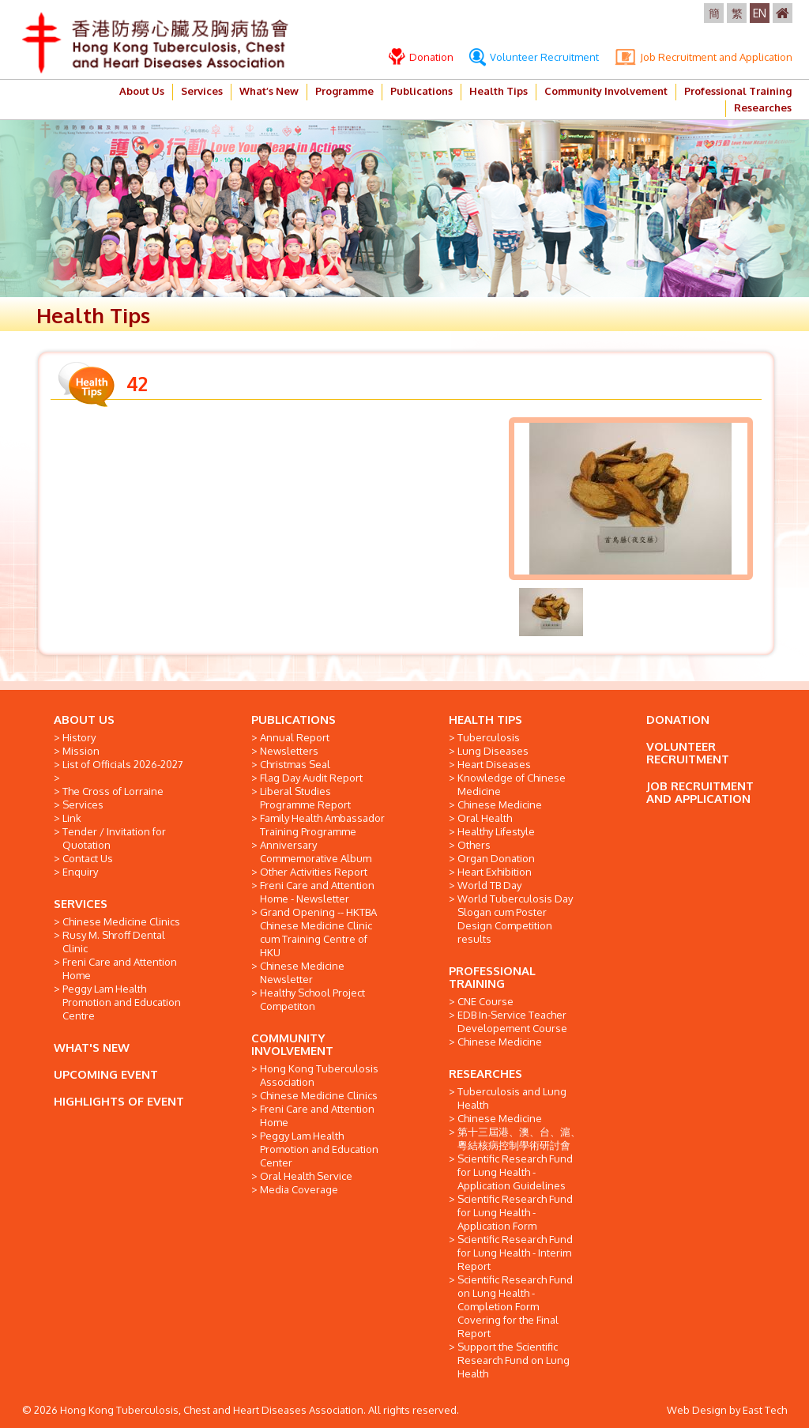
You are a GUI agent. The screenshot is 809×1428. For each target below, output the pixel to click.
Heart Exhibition (494, 871)
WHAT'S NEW (92, 1047)
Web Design (697, 1410)
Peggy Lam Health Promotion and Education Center (319, 1149)
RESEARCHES (485, 1073)
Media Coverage (299, 1189)
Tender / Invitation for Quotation (114, 838)
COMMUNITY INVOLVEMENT (292, 1044)
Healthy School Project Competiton (312, 999)
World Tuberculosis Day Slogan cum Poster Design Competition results (515, 918)
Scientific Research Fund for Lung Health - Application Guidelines (515, 1172)
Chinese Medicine (499, 804)
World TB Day (489, 885)
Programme (344, 91)
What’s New (269, 91)
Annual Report (294, 737)
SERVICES (80, 903)
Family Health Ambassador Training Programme (322, 825)
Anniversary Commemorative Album (315, 851)
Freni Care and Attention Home (119, 968)
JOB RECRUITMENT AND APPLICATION (700, 792)
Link (71, 818)
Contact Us (87, 858)
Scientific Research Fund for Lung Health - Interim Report (515, 1252)
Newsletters (289, 750)
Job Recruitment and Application (703, 57)
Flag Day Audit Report (311, 777)
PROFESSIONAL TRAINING (492, 977)
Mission (81, 750)
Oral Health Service (306, 1176)
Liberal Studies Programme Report (305, 798)
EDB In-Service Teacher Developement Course (512, 1021)
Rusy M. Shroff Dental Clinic (113, 942)
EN (759, 13)
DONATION (677, 719)
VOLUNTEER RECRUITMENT (687, 753)
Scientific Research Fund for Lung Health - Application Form (515, 1212)
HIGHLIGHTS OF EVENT (119, 1101)
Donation (421, 57)
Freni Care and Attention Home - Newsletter (317, 892)
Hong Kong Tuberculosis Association (319, 1075)
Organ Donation (496, 858)
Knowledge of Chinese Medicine (511, 784)
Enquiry (80, 871)
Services (202, 91)
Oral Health (484, 818)
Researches (763, 107)
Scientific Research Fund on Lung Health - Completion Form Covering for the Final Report (515, 1306)
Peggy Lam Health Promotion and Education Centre (121, 1002)
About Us (141, 91)
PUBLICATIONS (293, 719)
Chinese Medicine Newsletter (302, 972)
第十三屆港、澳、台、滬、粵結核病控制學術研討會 (519, 1138)
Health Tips (498, 91)
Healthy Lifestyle (496, 831)
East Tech (765, 1410)
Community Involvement (606, 91)
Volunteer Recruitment (534, 57)
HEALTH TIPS (485, 719)
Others (474, 844)
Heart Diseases (494, 764)
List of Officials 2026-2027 (122, 764)
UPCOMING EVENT (106, 1074)
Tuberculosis (488, 737)
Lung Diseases (493, 750)
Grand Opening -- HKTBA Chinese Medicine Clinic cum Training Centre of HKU (318, 932)
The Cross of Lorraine (113, 791)
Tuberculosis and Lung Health (511, 1098)
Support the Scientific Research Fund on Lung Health (513, 1360)
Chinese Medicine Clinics (121, 921)
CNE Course (485, 1001)
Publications (421, 91)
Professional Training (738, 91)
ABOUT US (84, 719)
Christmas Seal (295, 764)
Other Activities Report (313, 871)
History (79, 737)
